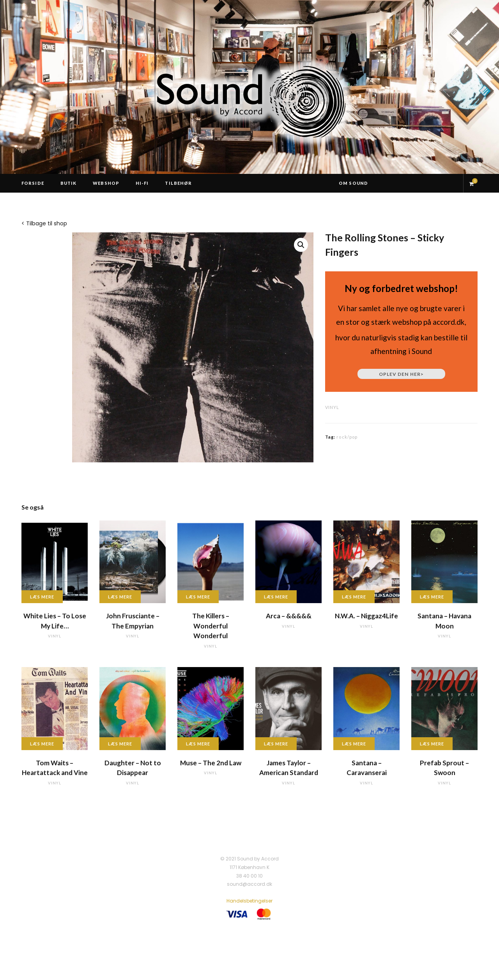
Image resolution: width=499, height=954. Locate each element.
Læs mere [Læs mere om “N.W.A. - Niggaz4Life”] (354, 596)
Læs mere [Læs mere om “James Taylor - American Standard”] (276, 743)
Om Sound (353, 183)
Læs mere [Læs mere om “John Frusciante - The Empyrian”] (120, 596)
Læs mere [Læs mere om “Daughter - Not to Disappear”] (120, 743)
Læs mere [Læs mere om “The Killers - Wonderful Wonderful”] (198, 596)
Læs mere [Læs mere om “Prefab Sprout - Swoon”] (432, 743)
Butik (68, 183)
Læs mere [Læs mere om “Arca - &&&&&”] (276, 596)
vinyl (332, 407)
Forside (32, 183)
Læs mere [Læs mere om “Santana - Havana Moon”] (432, 596)
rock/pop (346, 436)
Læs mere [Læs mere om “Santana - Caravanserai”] (354, 743)
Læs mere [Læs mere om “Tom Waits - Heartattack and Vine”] (42, 743)
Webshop (106, 183)
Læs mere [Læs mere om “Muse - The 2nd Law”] (198, 743)
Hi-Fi (142, 183)
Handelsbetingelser (249, 900)
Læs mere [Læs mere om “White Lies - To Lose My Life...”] (42, 596)
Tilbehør (178, 183)
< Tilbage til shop (44, 223)
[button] (301, 245)
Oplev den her (401, 374)
